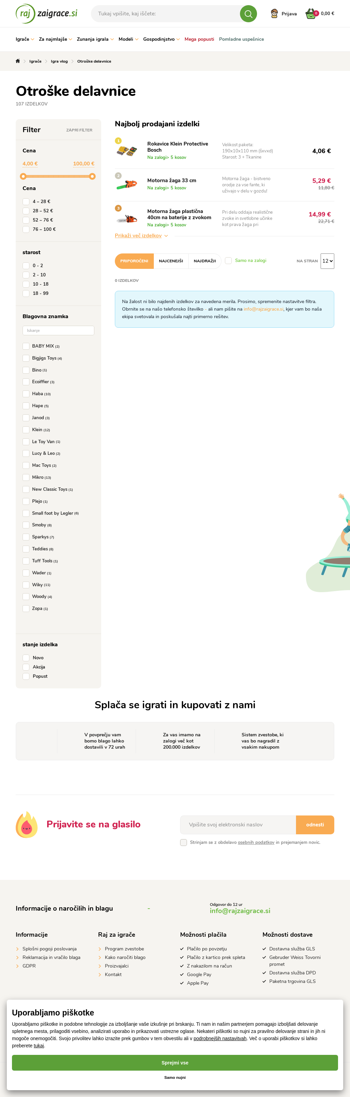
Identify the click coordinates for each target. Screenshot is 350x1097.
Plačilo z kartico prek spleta (216, 957)
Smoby (38, 525)
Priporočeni (134, 261)
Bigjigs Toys (43, 358)
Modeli (128, 39)
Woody (38, 597)
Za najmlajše (55, 39)
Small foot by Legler (52, 513)
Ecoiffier (40, 382)
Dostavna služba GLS (292, 949)
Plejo (36, 501)
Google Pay (199, 974)
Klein (37, 430)
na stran (307, 261)
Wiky (38, 585)
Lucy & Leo (42, 453)
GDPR (29, 966)
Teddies (39, 549)
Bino (36, 370)
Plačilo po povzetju (207, 949)
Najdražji (205, 261)
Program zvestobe (124, 949)
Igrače (25, 39)
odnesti (315, 824)
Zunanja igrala (95, 39)
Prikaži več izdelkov (141, 235)
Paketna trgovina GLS (292, 981)
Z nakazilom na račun (209, 966)
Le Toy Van (42, 442)
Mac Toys (41, 465)
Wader (38, 573)
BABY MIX (42, 346)
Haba (38, 394)
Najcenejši (171, 261)
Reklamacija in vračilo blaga (51, 957)
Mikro (38, 477)
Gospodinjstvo (161, 39)
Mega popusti (199, 39)
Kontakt (113, 974)
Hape (37, 406)
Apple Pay (197, 983)
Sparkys (39, 537)
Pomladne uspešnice (241, 39)
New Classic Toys (49, 489)
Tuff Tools (41, 561)
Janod (37, 418)
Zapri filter (79, 130)
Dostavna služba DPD (292, 973)
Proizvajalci (117, 966)
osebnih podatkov (256, 842)
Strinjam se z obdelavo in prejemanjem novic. (255, 842)
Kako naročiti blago (125, 957)
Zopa (36, 609)
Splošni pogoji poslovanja (50, 949)
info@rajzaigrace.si (263, 309)
